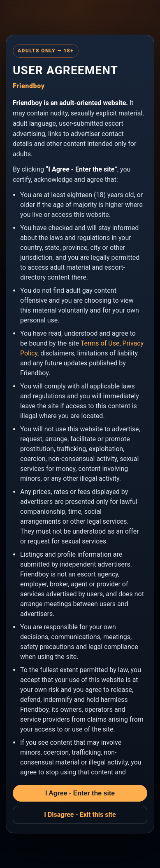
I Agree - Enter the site (80, 793)
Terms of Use (100, 343)
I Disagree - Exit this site (80, 815)
